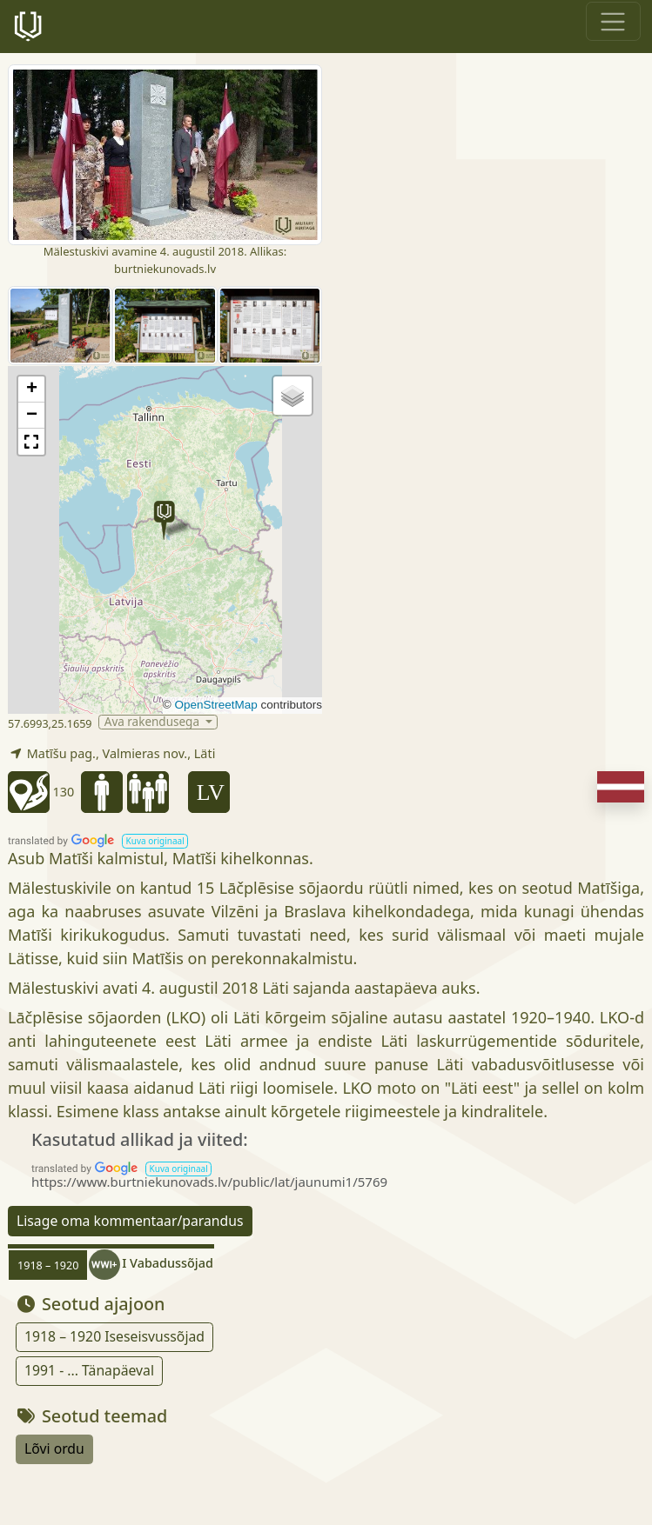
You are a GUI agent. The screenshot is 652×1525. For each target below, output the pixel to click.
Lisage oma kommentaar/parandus (130, 1220)
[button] (164, 520)
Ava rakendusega (153, 722)
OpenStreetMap (215, 704)
